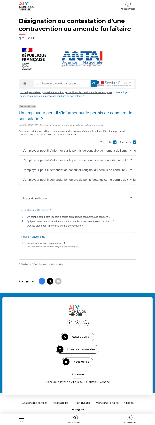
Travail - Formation (53, 92)
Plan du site (82, 402)
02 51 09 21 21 (76, 337)
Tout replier (108, 142)
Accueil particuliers (30, 92)
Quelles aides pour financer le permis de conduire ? (55, 225)
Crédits (128, 402)
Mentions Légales (107, 402)
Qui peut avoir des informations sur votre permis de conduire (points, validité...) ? (70, 221)
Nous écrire (76, 361)
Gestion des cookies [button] (34, 402)
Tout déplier (128, 142)
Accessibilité (61, 402)
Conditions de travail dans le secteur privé (89, 92)
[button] (77, 150)
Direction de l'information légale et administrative (42, 264)
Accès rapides (128, 6)
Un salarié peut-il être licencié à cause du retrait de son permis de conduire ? (68, 216)
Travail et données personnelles (46, 243)
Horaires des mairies (76, 349)
